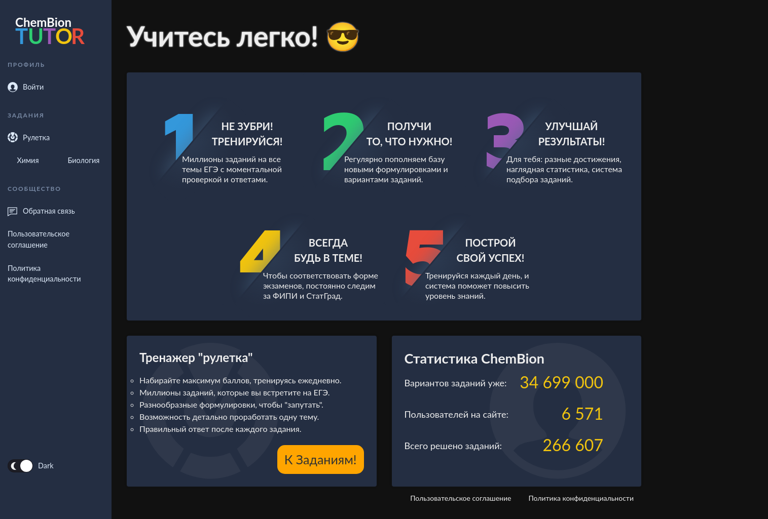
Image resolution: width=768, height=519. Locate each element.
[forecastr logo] (55, 33)
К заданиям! (320, 459)
